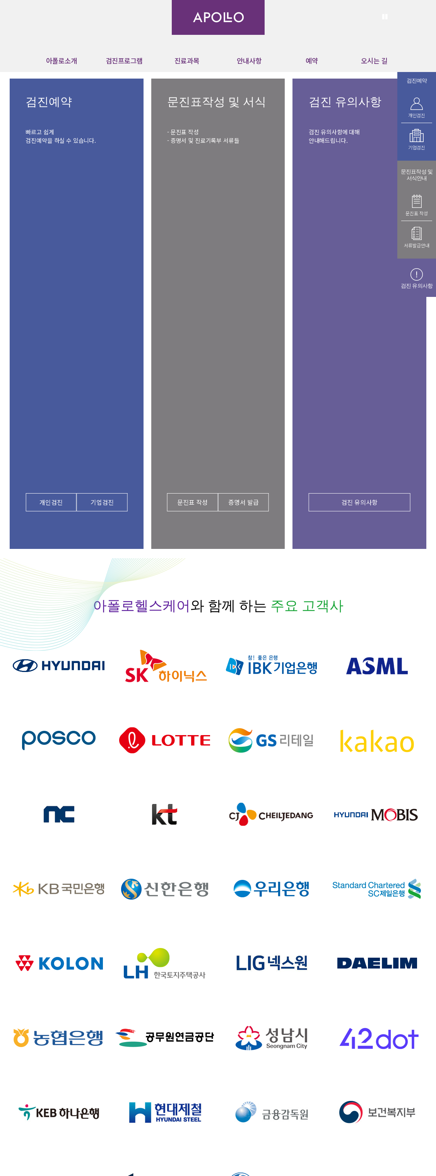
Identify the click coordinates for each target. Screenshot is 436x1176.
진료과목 (186, 60)
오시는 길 (374, 60)
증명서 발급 (243, 502)
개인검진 (51, 502)
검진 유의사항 (359, 502)
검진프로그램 (124, 60)
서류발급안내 (416, 245)
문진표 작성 (192, 502)
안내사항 (249, 60)
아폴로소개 (61, 60)
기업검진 (102, 502)
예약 (312, 60)
